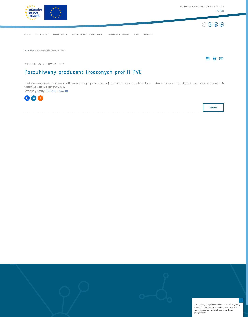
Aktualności (41, 35)
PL (217, 11)
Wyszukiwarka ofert (118, 35)
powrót (213, 107)
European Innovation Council (87, 35)
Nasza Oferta (60, 35)
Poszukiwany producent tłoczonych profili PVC (83, 72)
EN (222, 11)
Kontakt (148, 35)
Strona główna (29, 50)
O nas (27, 35)
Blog (136, 35)
